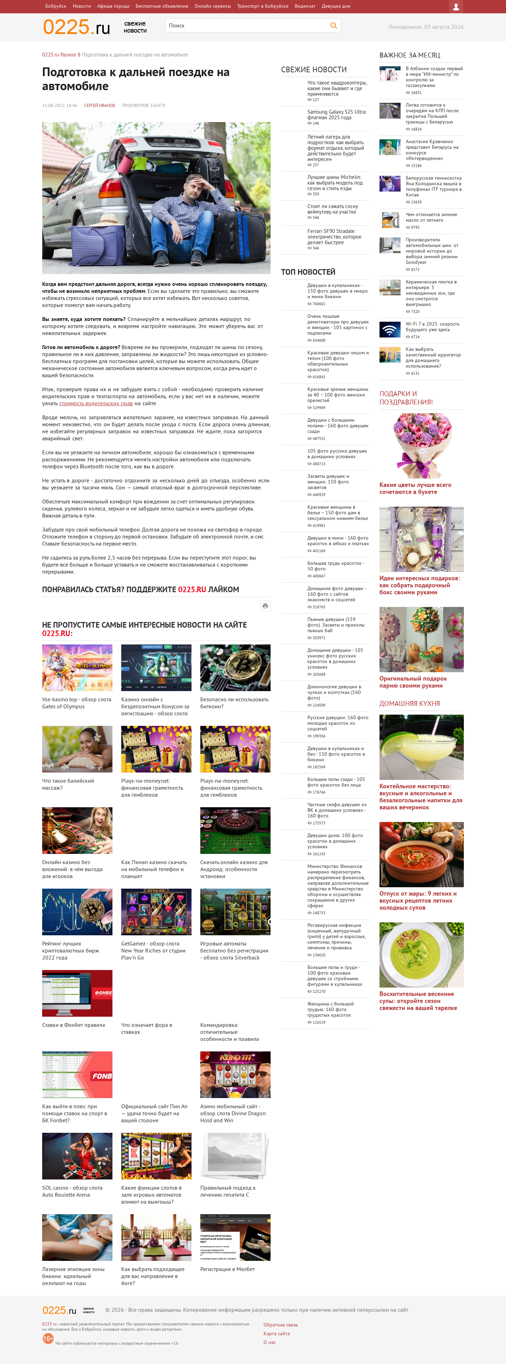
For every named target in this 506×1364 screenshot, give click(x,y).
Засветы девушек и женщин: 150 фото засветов (328, 482)
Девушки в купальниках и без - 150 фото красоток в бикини (336, 754)
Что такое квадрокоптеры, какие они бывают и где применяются (337, 89)
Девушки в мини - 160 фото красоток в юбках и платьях (338, 541)
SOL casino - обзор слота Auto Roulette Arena (72, 1192)
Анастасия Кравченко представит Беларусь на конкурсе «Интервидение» (432, 150)
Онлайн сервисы (213, 6)
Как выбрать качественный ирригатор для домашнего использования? (433, 358)
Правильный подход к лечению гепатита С (228, 1192)
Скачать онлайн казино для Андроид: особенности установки (234, 869)
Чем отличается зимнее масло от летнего (431, 217)
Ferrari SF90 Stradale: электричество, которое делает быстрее (334, 237)
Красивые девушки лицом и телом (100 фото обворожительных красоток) (338, 361)
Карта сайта (277, 1334)
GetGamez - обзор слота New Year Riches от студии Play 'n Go (153, 951)
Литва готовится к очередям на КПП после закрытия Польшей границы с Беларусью (432, 113)
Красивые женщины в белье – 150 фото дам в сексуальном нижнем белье (337, 513)
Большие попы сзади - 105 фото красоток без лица (336, 782)
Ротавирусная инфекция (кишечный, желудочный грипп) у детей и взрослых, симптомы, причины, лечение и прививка (336, 937)
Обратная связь (281, 1325)
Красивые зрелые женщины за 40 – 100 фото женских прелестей (337, 395)
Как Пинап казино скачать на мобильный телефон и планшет (153, 869)
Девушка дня (336, 6)
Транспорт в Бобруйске (262, 6)
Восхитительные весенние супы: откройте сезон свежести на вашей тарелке (418, 1001)
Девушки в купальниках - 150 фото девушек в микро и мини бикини (337, 291)
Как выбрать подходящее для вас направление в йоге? (152, 1276)
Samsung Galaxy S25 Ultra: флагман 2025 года (336, 115)
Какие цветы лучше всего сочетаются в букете (415, 488)
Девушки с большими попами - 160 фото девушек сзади (338, 426)
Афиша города (113, 6)
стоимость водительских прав (96, 403)
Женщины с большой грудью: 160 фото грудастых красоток (330, 1009)
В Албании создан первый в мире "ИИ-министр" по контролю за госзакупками (434, 77)
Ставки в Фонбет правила (73, 1025)
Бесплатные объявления (162, 6)
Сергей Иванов (99, 106)
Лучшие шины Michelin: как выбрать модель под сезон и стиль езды (335, 183)
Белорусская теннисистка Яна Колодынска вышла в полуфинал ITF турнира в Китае (434, 186)
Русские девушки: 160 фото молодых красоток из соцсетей (338, 723)
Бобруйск (55, 6)
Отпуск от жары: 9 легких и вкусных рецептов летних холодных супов (418, 901)
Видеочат (305, 6)
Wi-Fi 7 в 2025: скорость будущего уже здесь (433, 327)
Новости (82, 6)
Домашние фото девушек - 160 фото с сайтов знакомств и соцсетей (336, 594)
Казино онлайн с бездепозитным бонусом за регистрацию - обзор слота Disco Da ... (155, 710)
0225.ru (49, 1324)
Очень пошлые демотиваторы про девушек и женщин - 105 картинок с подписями (338, 325)
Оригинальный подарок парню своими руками (413, 682)
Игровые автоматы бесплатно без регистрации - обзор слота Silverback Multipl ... (234, 955)
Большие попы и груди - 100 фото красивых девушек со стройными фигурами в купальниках (334, 976)
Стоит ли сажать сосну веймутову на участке (332, 209)
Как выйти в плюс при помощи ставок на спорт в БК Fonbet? (74, 1113)
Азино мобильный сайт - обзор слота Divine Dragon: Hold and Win (233, 1113)
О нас (270, 1343)
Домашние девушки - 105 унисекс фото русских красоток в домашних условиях (335, 659)
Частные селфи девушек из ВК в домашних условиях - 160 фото (336, 810)
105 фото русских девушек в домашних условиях (337, 454)
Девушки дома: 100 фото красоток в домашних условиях (335, 841)
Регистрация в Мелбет (227, 1269)
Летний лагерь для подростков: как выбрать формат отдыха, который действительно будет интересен (335, 148)
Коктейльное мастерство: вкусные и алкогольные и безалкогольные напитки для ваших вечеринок (420, 797)
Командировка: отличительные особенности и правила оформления (229, 1036)
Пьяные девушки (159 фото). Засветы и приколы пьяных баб (335, 625)
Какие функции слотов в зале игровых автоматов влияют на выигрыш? (151, 1195)
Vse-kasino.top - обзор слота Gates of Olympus (76, 703)
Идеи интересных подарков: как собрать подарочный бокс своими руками (419, 586)
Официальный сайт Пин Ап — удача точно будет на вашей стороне (154, 1113)
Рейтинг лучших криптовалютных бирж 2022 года (70, 951)
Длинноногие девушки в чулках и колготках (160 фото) (334, 692)
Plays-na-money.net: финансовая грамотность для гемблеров (152, 788)
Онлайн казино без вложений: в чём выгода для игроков (72, 869)
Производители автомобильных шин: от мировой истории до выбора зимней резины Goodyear (432, 251)
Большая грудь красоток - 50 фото (335, 566)
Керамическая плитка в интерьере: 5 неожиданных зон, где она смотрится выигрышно (431, 293)
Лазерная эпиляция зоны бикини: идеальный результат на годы (73, 1276)
